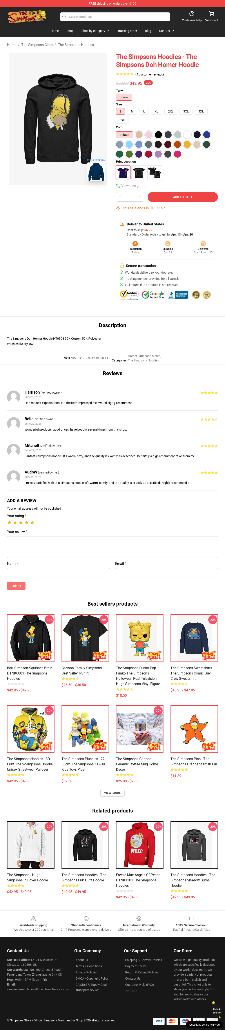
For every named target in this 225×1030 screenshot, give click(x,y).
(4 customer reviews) (149, 74)
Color (119, 127)
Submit (16, 586)
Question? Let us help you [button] (204, 1024)
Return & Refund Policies (142, 972)
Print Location (126, 161)
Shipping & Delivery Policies (143, 960)
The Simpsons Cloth (37, 45)
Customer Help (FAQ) (139, 984)
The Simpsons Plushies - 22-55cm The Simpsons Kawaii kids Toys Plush (83, 764)
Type (119, 90)
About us (82, 960)
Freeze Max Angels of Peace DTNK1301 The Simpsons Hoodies (138, 880)
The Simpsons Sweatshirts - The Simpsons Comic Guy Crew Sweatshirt (192, 673)
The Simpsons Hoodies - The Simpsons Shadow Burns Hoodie (193, 880)
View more (112, 792)
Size (119, 104)
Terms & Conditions (89, 966)
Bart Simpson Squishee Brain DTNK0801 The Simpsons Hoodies (29, 673)
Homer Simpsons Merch (144, 356)
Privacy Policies (86, 972)
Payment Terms (136, 966)
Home (11, 45)
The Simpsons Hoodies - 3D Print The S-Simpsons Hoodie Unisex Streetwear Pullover (30, 764)
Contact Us (132, 978)
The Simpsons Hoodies (76, 45)
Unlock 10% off (217, 1011)
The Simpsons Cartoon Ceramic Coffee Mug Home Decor (137, 764)
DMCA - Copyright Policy (92, 978)
